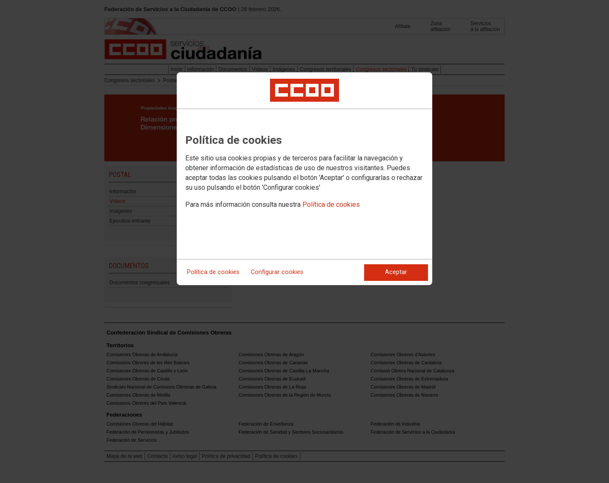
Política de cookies (331, 204)
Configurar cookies (277, 272)
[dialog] (304, 178)
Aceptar (396, 272)
